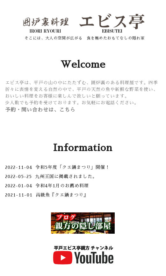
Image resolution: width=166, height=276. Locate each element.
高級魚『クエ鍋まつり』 (62, 195)
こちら (67, 110)
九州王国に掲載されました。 (66, 176)
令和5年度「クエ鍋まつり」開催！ (72, 167)
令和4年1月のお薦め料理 (62, 185)
